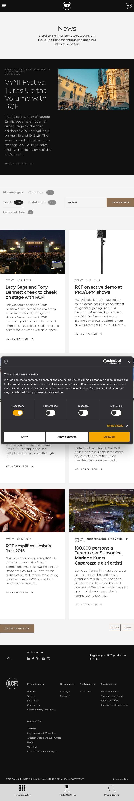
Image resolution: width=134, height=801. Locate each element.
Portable (31, 691)
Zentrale (31, 728)
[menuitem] (120, 779)
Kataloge (65, 691)
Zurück (114, 627)
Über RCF (32, 746)
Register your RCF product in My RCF (108, 656)
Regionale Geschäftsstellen (41, 732)
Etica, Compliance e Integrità (42, 751)
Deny (24, 436)
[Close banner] (129, 361)
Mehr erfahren (16, 163)
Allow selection (66, 436)
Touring (31, 695)
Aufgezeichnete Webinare (114, 704)
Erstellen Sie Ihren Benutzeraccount (64, 35)
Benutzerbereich (109, 691)
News (30, 741)
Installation (33, 700)
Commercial (33, 704)
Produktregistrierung (112, 695)
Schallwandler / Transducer (41, 709)
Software (65, 695)
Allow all (109, 436)
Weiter (128, 627)
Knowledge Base (109, 700)
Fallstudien (85, 691)
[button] (17, 628)
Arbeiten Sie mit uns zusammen (44, 737)
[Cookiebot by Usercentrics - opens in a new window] (106, 361)
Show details (115, 425)
